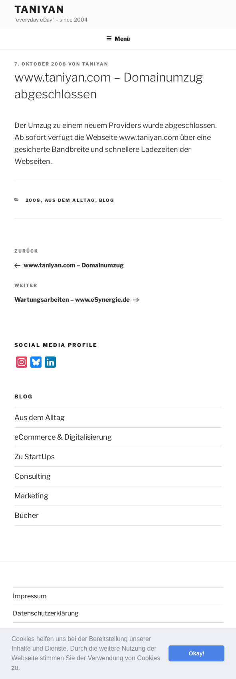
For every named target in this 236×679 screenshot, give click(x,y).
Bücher (26, 515)
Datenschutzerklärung (46, 613)
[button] (23, 668)
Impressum (30, 596)
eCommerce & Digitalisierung (63, 437)
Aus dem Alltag (70, 200)
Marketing (31, 496)
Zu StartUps (34, 456)
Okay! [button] (196, 653)
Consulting (32, 476)
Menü (118, 38)
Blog (107, 200)
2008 (33, 200)
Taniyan (39, 9)
